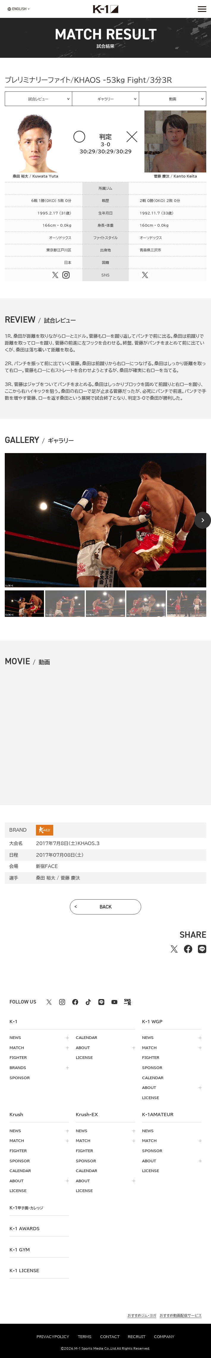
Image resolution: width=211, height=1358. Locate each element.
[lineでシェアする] (202, 949)
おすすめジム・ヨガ (141, 1315)
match (17, 1047)
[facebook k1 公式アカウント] (75, 1002)
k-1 (26, 1208)
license (84, 1057)
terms (85, 1336)
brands (18, 1067)
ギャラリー (105, 99)
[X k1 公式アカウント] (49, 1002)
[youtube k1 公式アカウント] (114, 1002)
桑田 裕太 (45, 877)
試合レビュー (38, 99)
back (106, 906)
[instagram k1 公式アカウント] (62, 1002)
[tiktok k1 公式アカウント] (88, 1002)
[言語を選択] (17, 9)
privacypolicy (53, 1336)
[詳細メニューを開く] (202, 9)
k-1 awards (25, 1229)
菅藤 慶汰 (70, 877)
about (83, 1047)
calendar (86, 1037)
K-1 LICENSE (24, 1271)
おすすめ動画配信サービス (180, 1315)
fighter (18, 1057)
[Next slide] (202, 520)
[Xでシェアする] (174, 949)
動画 (172, 99)
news (15, 1037)
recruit (136, 1336)
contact (109, 1336)
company (164, 1336)
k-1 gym (20, 1250)
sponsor (20, 1077)
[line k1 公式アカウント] (101, 1002)
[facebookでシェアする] (188, 949)
